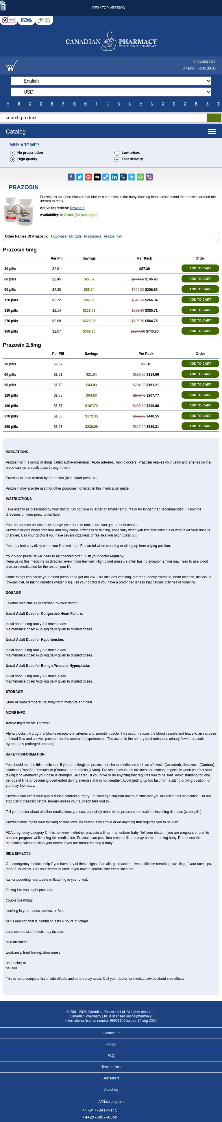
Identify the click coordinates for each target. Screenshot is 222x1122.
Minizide (75, 236)
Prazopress (92, 236)
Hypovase (58, 236)
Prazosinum (113, 236)
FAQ (111, 1056)
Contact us (111, 1033)
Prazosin (77, 208)
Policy (111, 1044)
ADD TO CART (200, 268)
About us (111, 1090)
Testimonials (111, 1067)
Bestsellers (111, 1078)
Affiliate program (110, 1102)
